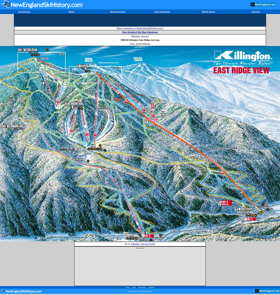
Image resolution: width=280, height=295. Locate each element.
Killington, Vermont (140, 36)
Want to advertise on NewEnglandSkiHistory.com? (140, 28)
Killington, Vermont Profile (143, 244)
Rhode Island (208, 12)
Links (134, 287)
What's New (142, 287)
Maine (71, 12)
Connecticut (24, 12)
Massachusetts (117, 12)
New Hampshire (162, 12)
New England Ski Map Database (140, 32)
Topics (128, 287)
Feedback (151, 287)
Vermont (256, 12)
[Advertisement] (140, 20)
